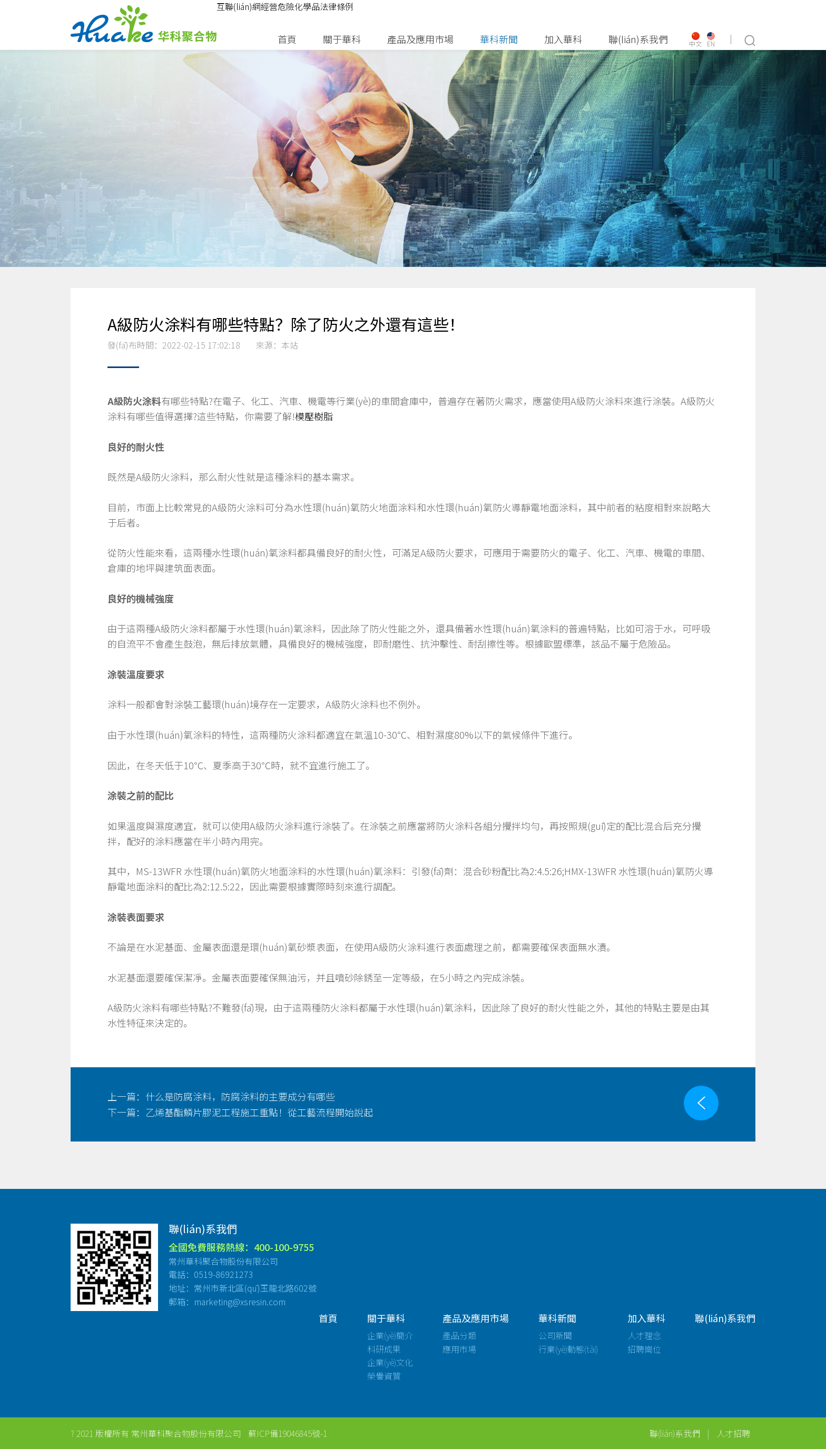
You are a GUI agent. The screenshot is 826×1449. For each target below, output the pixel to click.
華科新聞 (499, 39)
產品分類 (459, 1335)
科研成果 (384, 1349)
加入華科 (563, 39)
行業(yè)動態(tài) (568, 1349)
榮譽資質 (384, 1375)
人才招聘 (733, 1433)
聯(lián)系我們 (638, 39)
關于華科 (342, 39)
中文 (695, 39)
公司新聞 (555, 1335)
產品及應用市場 (420, 39)
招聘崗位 (644, 1349)
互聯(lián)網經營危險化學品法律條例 (285, 6)
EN (711, 39)
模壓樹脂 (314, 416)
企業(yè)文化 (390, 1362)
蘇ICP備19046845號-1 (287, 1433)
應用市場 (459, 1349)
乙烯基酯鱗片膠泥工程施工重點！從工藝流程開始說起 (240, 1112)
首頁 (287, 39)
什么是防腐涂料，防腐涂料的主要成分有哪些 (221, 1096)
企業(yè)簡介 (390, 1335)
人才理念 (644, 1335)
